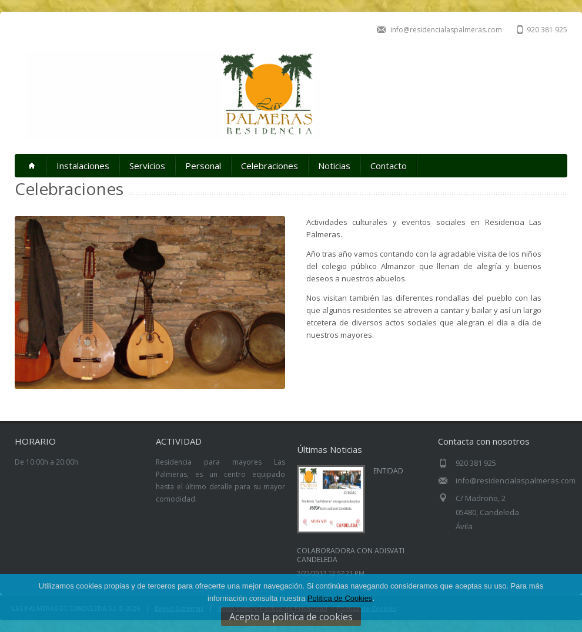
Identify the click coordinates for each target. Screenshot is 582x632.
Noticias (334, 166)
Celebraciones (269, 166)
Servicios (147, 166)
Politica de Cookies (340, 598)
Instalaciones (82, 166)
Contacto (388, 166)
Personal (203, 166)
